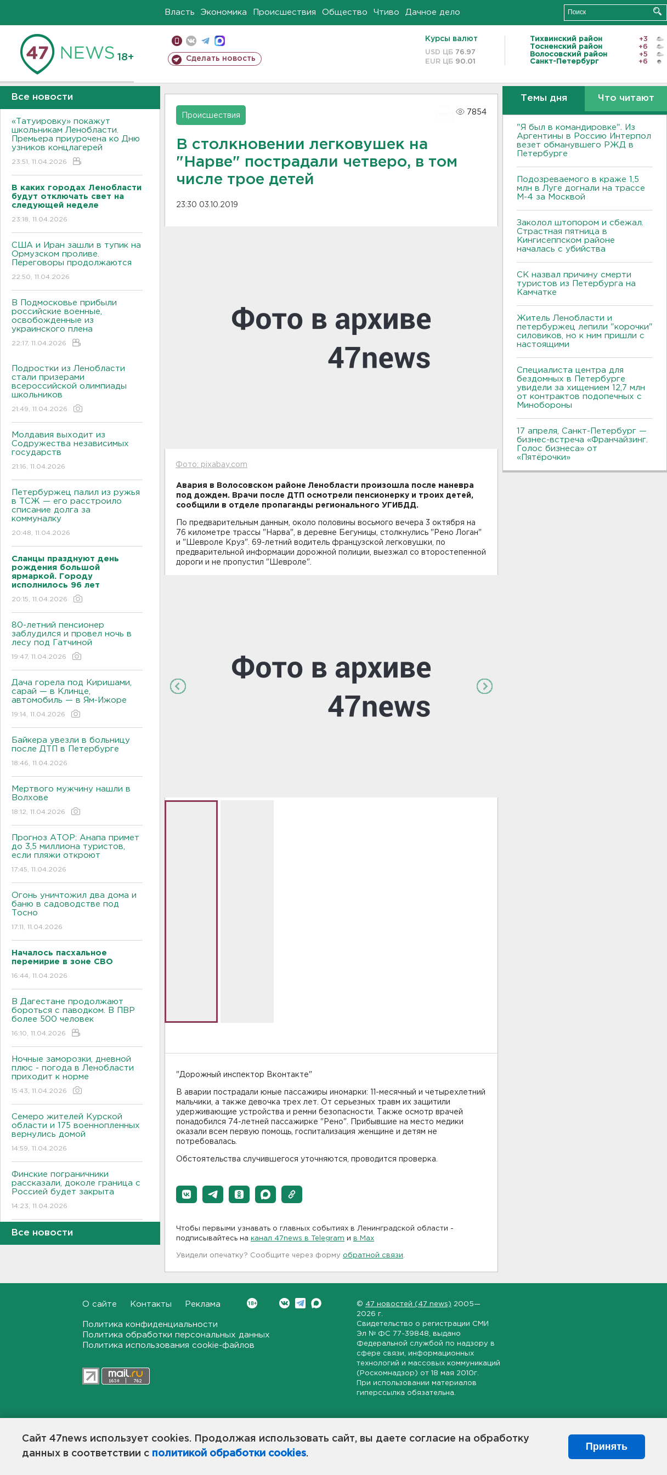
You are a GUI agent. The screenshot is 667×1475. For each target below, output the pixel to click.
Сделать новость (221, 58)
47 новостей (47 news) (408, 1304)
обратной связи (373, 1255)
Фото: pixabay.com (211, 465)
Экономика (224, 12)
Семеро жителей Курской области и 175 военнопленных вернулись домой (77, 1133)
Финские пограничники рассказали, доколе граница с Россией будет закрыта (77, 1191)
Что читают (626, 98)
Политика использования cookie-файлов (168, 1345)
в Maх (363, 1238)
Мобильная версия (177, 41)
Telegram (300, 1303)
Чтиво (386, 12)
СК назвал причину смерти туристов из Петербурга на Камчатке (576, 283)
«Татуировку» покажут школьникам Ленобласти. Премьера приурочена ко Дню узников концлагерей (77, 142)
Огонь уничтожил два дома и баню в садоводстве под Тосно (77, 912)
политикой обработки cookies (229, 1453)
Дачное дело (432, 12)
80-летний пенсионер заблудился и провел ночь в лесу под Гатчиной (77, 642)
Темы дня (544, 98)
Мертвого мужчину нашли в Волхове (77, 801)
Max (316, 1303)
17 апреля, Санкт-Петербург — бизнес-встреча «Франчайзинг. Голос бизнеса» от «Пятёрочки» (582, 444)
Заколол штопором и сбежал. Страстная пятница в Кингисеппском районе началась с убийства (580, 236)
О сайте (99, 1304)
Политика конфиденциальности (150, 1324)
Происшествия (284, 12)
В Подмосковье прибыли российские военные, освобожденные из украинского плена (77, 323)
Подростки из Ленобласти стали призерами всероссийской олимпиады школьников (77, 389)
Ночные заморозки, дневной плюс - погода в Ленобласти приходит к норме (77, 1076)
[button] (186, 1194)
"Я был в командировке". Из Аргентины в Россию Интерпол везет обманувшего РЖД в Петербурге (584, 140)
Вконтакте (252, 1303)
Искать (657, 11)
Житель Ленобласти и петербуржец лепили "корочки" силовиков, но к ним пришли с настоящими (585, 331)
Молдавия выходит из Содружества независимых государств (77, 451)
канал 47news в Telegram (297, 1238)
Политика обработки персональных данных (176, 1335)
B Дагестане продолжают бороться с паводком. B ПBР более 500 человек (77, 1018)
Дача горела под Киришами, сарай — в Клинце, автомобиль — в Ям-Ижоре (77, 699)
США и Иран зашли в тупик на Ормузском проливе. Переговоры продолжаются (77, 262)
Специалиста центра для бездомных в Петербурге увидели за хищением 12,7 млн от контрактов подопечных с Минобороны (581, 388)
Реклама (203, 1304)
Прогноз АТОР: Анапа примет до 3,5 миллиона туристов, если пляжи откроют (77, 854)
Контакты (151, 1304)
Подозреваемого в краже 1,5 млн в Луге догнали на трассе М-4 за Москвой (581, 188)
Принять (607, 1446)
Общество (345, 12)
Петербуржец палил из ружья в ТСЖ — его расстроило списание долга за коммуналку (77, 513)
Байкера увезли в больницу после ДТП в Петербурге (77, 752)
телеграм (205, 41)
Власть (180, 12)
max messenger (219, 41)
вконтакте (191, 41)
